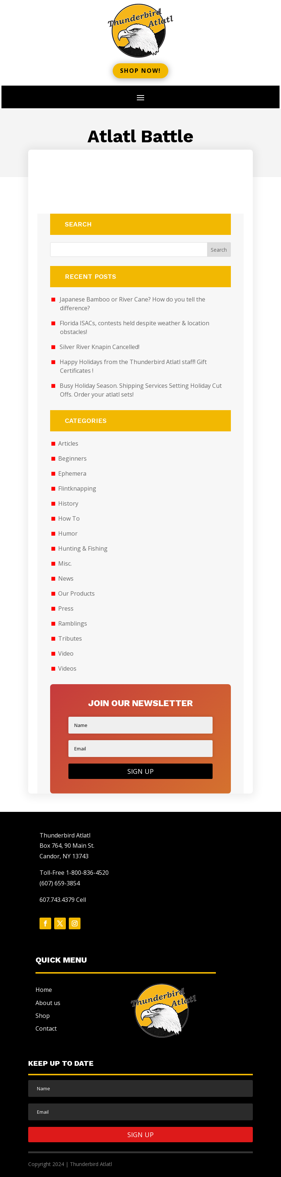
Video (66, 653)
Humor (68, 533)
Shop (42, 1016)
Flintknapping (77, 488)
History (68, 503)
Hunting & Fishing (83, 548)
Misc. (65, 563)
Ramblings (72, 623)
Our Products (76, 593)
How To (69, 518)
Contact (46, 1028)
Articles (68, 443)
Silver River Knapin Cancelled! (99, 347)
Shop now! (140, 71)
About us (47, 1003)
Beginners (72, 458)
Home (43, 990)
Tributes (70, 638)
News (66, 578)
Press (66, 608)
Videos (67, 668)
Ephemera (72, 473)
